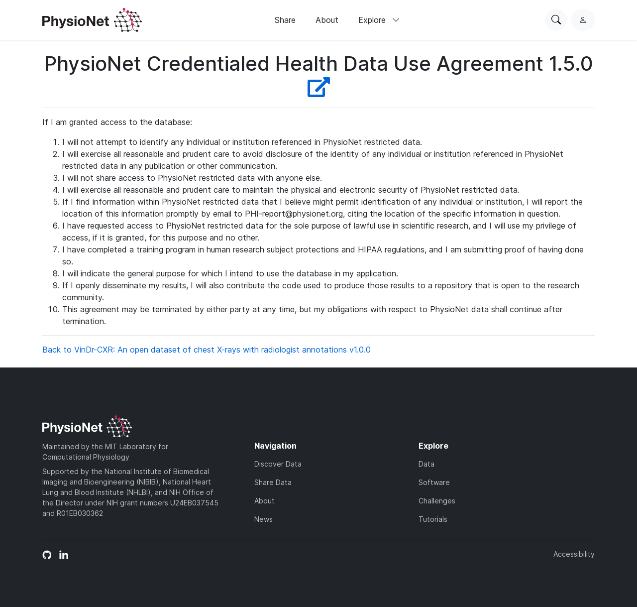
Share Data (273, 482)
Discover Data (278, 464)
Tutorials (433, 519)
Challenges (437, 500)
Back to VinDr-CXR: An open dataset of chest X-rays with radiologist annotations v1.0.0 (206, 350)
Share (285, 20)
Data (426, 464)
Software (434, 482)
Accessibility (574, 554)
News (263, 519)
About (327, 20)
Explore (379, 20)
